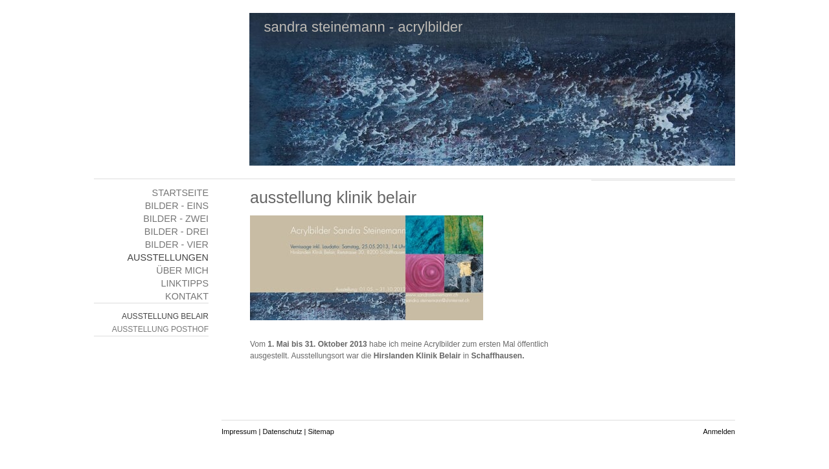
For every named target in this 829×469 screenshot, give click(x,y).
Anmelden (719, 431)
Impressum (238, 431)
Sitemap (321, 431)
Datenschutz (282, 431)
